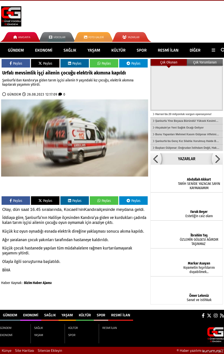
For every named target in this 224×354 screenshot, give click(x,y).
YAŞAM (94, 50)
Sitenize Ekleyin (50, 350)
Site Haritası (24, 350)
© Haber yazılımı (200, 350)
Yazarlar (130, 37)
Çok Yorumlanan (205, 62)
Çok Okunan (168, 62)
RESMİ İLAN (168, 50)
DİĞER (195, 50)
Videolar (57, 37)
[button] (156, 159)
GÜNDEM (16, 50)
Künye (6, 350)
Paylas (16, 63)
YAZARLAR (186, 158)
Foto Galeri (94, 37)
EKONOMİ (43, 50)
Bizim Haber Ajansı (38, 283)
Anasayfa (21, 37)
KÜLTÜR (118, 50)
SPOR (142, 50)
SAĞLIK (70, 50)
